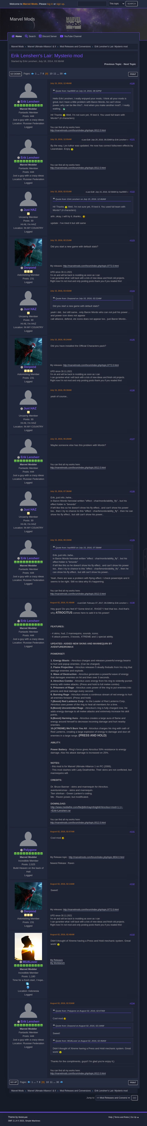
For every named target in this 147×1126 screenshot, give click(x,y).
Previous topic (113, 64)
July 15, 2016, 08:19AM (60, 540)
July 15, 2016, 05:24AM (60, 339)
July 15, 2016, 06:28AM (60, 439)
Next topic (130, 64)
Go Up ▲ (135, 1117)
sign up (60, 4)
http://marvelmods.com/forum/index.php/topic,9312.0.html (78, 130)
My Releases (56, 960)
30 (61, 73)
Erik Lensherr (30, 101)
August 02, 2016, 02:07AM (62, 831)
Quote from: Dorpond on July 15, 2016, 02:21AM (78, 298)
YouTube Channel (71, 36)
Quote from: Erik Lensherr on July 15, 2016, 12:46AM (80, 199)
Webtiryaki (22, 1117)
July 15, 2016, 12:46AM (60, 83)
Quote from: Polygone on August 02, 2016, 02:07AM (80, 1011)
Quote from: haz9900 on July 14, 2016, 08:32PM (78, 91)
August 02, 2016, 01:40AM (62, 602)
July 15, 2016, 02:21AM (60, 240)
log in (50, 4)
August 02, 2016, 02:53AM (62, 1003)
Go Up (13, 1082)
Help (110, 1117)
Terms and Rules (121, 1117)
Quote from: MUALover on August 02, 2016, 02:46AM (80, 1041)
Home (16, 36)
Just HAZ (30, 209)
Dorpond (30, 267)
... (38, 73)
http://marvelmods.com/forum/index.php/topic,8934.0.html (96, 857)
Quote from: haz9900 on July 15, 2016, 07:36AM (78, 547)
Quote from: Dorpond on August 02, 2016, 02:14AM (79, 1026)
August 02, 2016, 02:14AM (62, 884)
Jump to (90, 1097)
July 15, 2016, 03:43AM (60, 291)
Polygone (30, 849)
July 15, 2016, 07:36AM (60, 491)
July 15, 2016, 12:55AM (60, 139)
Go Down (15, 74)
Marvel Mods (22, 19)
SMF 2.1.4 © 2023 (16, 1121)
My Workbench (57, 963)
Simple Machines (32, 1121)
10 (51, 73)
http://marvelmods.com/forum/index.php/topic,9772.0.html (91, 266)
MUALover (30, 961)
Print (133, 74)
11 (54, 73)
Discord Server (48, 36)
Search (30, 36)
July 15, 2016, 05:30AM (60, 390)
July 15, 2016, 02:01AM (60, 191)
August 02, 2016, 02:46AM (62, 934)
